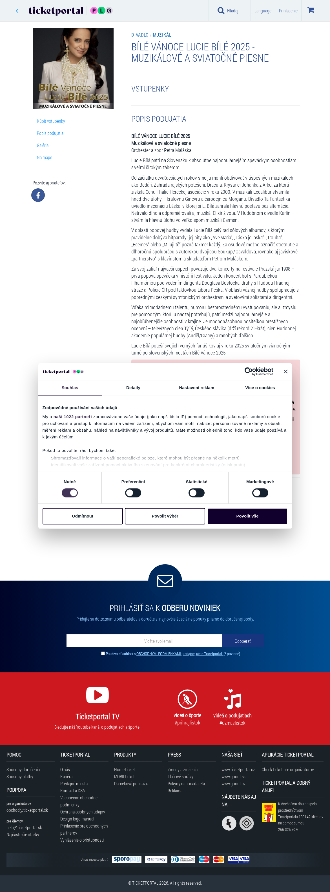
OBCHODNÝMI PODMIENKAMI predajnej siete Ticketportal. (179, 653)
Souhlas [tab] (69, 387)
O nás (65, 769)
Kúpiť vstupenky (51, 121)
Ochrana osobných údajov (82, 812)
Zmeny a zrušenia (183, 769)
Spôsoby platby (19, 776)
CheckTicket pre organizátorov (288, 769)
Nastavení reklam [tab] (196, 387)
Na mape (44, 157)
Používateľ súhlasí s (173, 653)
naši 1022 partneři (73, 416)
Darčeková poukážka (131, 783)
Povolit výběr (165, 516)
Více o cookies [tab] (260, 387)
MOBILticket (124, 776)
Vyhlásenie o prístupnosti (82, 840)
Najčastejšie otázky (22, 834)
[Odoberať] (243, 640)
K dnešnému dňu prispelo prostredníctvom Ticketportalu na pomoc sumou (300, 816)
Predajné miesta (74, 783)
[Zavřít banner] (286, 371)
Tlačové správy (180, 776)
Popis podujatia (50, 133)
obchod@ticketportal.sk (27, 810)
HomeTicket (124, 769)
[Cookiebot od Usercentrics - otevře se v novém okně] (248, 371)
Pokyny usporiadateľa (186, 783)
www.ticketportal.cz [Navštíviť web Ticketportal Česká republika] (238, 769)
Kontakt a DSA (72, 790)
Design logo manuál (77, 819)
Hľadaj (228, 10)
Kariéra (66, 776)
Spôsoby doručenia (23, 769)
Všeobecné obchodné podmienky (79, 801)
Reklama (175, 790)
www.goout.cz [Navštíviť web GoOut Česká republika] (233, 783)
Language (262, 11)
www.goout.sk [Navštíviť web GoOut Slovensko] (234, 776)
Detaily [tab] (133, 387)
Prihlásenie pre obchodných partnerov (84, 829)
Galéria (42, 145)
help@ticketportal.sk (24, 827)
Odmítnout (82, 516)
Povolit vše (247, 516)
